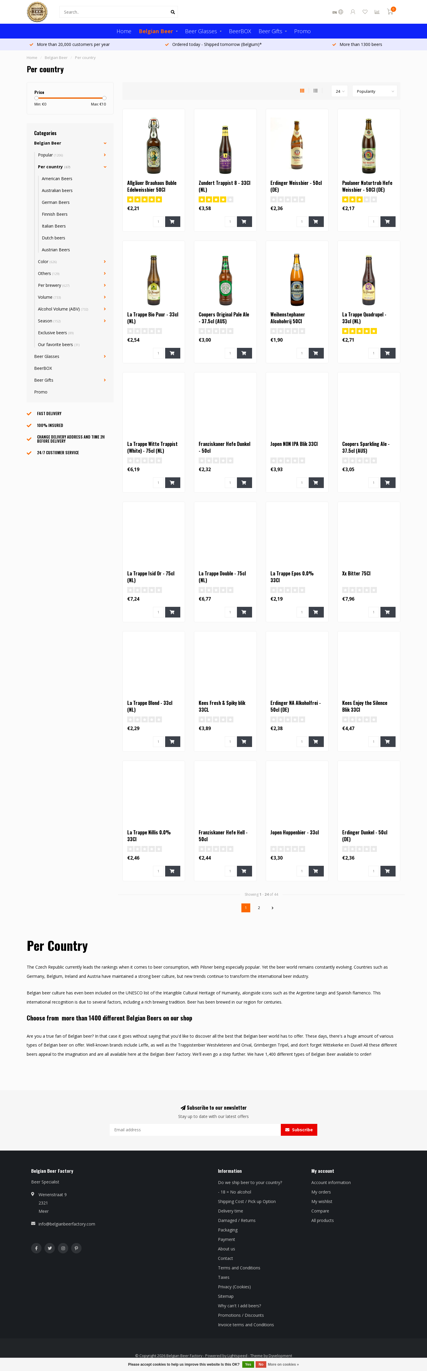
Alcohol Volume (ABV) (63, 309)
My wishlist (321, 1201)
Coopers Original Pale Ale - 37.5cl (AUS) (224, 318)
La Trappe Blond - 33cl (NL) (149, 706)
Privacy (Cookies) (234, 1287)
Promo (302, 31)
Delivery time (230, 1211)
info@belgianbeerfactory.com (67, 1224)
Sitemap (226, 1296)
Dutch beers (53, 238)
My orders (321, 1192)
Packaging (228, 1230)
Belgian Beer (156, 31)
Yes (248, 1364)
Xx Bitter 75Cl (356, 573)
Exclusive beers (56, 332)
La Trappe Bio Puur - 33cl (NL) (152, 318)
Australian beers (57, 190)
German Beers (56, 202)
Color (47, 261)
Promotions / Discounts (241, 1315)
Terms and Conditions (239, 1268)
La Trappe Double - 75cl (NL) (222, 577)
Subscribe (299, 1129)
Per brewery (53, 285)
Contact (225, 1258)
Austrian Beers (56, 249)
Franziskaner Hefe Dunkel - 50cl (224, 447)
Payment (226, 1239)
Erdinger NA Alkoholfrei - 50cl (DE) (295, 706)
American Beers (57, 178)
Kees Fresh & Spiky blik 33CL (222, 706)
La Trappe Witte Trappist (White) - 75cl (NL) (152, 447)
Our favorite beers (58, 344)
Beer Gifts (270, 31)
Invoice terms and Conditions (246, 1324)
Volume (49, 297)
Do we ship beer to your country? (250, 1182)
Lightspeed (237, 1355)
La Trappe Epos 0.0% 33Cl (292, 577)
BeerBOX (240, 31)
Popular (50, 155)
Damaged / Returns (237, 1220)
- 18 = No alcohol (234, 1192)
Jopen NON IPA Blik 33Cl (294, 443)
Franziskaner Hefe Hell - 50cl (223, 836)
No (261, 1364)
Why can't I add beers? (239, 1305)
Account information (331, 1182)
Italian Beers (54, 226)
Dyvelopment (280, 1355)
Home (124, 31)
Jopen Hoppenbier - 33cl (294, 832)
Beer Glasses (201, 31)
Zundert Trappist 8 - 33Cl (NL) (224, 186)
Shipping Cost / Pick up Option (247, 1201)
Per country (54, 166)
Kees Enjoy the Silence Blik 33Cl (364, 706)
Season (49, 321)
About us (226, 1249)
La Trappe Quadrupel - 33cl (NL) (364, 318)
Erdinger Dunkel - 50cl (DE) (364, 836)
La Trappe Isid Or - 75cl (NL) (150, 577)
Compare (320, 1211)
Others (48, 273)
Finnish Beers (55, 214)
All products (322, 1220)
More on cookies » (283, 1364)
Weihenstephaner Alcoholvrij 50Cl (287, 318)
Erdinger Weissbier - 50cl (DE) (296, 186)
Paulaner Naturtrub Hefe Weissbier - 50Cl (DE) (367, 186)
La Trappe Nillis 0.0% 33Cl (149, 836)
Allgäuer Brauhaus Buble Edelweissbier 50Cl (151, 186)
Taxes (224, 1277)
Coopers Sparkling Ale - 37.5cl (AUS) (366, 447)
